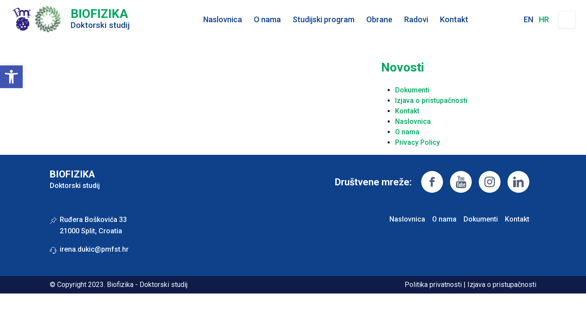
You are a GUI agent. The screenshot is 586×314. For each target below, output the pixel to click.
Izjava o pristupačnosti (431, 100)
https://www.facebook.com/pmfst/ (432, 182)
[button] (11, 76)
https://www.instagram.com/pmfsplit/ (490, 182)
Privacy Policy (417, 142)
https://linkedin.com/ (518, 182)
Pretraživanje (567, 19)
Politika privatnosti (433, 284)
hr (544, 19)
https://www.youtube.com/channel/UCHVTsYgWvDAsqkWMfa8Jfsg (461, 182)
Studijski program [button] (323, 19)
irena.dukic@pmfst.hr (94, 249)
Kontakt (454, 19)
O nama (407, 132)
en (528, 19)
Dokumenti (412, 90)
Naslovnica (222, 19)
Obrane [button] (379, 19)
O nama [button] (267, 19)
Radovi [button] (416, 19)
